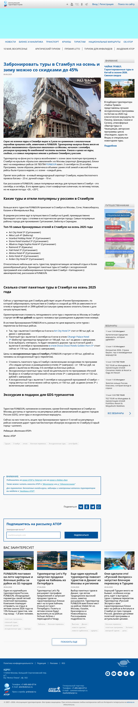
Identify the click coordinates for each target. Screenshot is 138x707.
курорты (94, 630)
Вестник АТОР (113, 227)
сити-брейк (73, 443)
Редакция (41, 663)
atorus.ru (130, 702)
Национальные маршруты (120, 251)
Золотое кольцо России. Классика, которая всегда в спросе (118, 385)
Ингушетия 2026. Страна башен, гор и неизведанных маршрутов (119, 352)
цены (124, 630)
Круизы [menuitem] (66, 41)
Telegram (86, 4)
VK (77, 4)
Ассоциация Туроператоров (15, 3)
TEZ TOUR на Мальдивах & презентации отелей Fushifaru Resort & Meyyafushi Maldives (118, 402)
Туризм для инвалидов (98, 48)
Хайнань (41, 624)
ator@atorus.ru (26, 687)
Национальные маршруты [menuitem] (104, 41)
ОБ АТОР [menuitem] (128, 41)
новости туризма (78, 627)
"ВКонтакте (48, 484)
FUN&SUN (51, 164)
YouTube (71, 4)
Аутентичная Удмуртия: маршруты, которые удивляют (117, 337)
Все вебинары (116, 413)
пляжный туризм (11, 625)
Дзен (67, 4)
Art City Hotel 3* (62, 330)
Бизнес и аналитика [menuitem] (31, 41)
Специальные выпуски (118, 215)
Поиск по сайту (126, 4)
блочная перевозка (38, 443)
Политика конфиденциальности (18, 663)
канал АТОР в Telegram (32, 480)
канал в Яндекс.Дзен (59, 480)
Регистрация (106, 4)
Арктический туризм (47, 48)
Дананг (84, 624)
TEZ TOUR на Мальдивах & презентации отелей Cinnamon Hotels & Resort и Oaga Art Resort (118, 369)
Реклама (54, 663)
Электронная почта (14, 529)
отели (25, 443)
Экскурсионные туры (57, 443)
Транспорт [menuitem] (52, 41)
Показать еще (69, 641)
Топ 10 (110, 264)
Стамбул (16, 443)
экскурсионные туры (13, 629)
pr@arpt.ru (31, 691)
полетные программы (13, 619)
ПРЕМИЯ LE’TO (72, 48)
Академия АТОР (125, 48)
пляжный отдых (11, 622)
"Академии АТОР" (27, 491)
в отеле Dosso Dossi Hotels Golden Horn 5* (71, 345)
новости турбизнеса (80, 630)
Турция (7, 443)
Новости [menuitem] (10, 41)
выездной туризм (112, 630)
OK (81, 4)
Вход (95, 4)
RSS (63, 663)
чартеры (27, 629)
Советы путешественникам (120, 239)
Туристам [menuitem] (80, 41)
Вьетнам (75, 624)
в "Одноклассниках (66, 484)
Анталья (129, 627)
